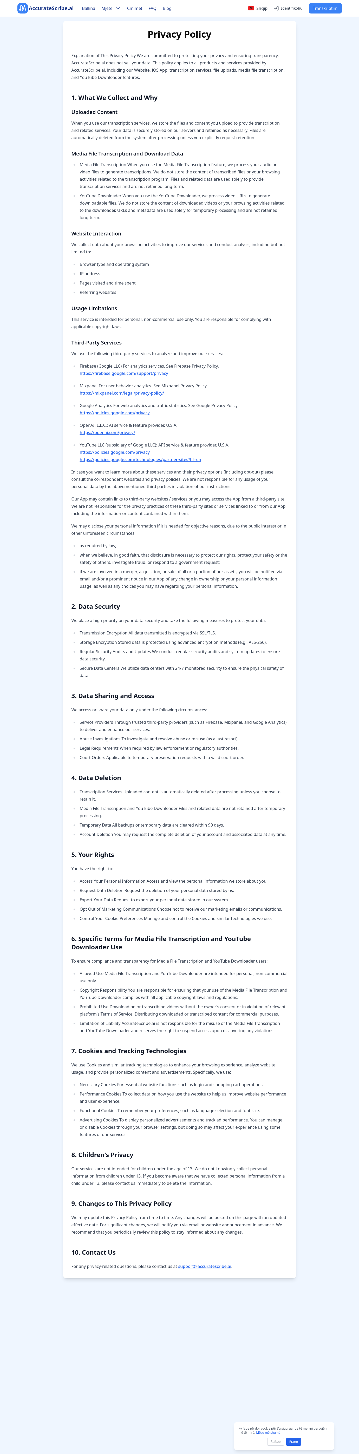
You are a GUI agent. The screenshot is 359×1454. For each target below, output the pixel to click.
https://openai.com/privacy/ (107, 432)
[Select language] (257, 8)
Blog (167, 8)
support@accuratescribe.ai (204, 1266)
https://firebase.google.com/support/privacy (124, 373)
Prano (293, 1441)
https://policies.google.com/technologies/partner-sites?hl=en (140, 459)
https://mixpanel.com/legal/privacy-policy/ (122, 393)
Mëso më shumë (268, 1432)
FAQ (152, 8)
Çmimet (134, 8)
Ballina (88, 8)
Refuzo (276, 1441)
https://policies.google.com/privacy (115, 413)
